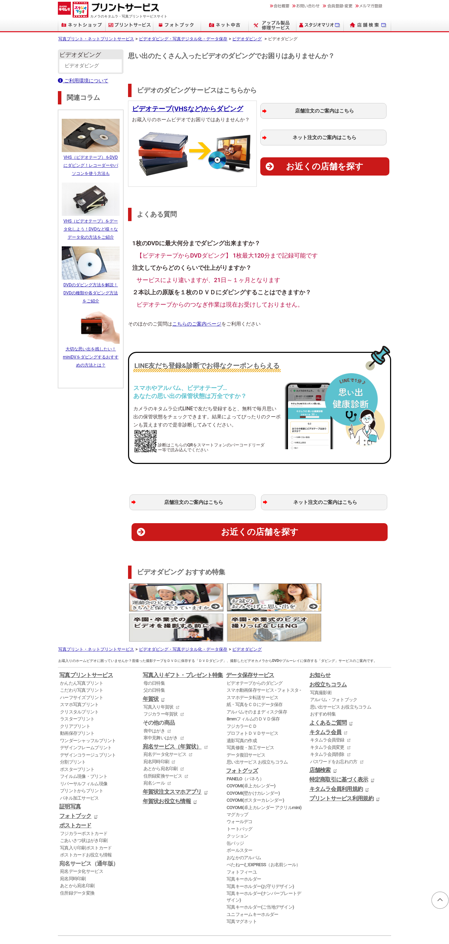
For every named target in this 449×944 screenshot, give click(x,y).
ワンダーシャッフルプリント (88, 708)
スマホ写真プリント (79, 672)
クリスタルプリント (79, 679)
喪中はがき (154, 698)
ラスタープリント (77, 686)
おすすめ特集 (323, 681)
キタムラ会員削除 (327, 722)
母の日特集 (154, 651)
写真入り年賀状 (158, 674)
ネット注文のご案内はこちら (324, 138)
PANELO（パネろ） (245, 746)
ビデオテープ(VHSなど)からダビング (187, 109)
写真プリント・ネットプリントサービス (96, 38)
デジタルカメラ (168, 926)
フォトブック (75, 784)
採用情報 (186, 916)
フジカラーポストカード (83, 801)
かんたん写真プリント (81, 651)
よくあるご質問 (328, 691)
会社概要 (161, 916)
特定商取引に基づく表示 (338, 747)
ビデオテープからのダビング (255, 651)
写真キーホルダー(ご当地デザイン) (260, 874)
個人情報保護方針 (81, 916)
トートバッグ (240, 796)
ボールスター (240, 818)
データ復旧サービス (246, 722)
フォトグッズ (242, 739)
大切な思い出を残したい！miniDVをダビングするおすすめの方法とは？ (90, 352)
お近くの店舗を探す (324, 166)
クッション (237, 804)
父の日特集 (154, 658)
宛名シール (154, 750)
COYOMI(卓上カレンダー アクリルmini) (264, 775)
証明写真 (70, 774)
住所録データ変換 (77, 860)
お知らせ (320, 643)
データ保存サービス (250, 643)
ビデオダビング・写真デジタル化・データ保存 (183, 38)
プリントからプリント (81, 758)
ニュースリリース (126, 916)
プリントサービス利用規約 (341, 766)
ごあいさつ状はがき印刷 (83, 808)
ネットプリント (71, 926)
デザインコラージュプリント (88, 722)
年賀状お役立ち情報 (167, 769)
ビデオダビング (247, 38)
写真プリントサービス (86, 643)
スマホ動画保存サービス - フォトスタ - (264, 658)
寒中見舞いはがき (160, 705)
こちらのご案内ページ (196, 324)
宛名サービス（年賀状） (172, 714)
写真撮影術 (320, 660)
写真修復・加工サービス (250, 715)
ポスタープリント (77, 737)
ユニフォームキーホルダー (252, 882)
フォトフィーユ (242, 839)
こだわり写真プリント (81, 658)
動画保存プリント (77, 701)
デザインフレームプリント (86, 715)
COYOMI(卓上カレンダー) (251, 753)
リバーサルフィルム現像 (83, 751)
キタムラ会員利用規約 (336, 757)
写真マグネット (242, 889)
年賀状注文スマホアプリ (172, 760)
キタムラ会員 (325, 700)
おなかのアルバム (244, 825)
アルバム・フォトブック (333, 667)
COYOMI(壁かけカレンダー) (253, 761)
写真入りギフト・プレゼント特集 (183, 643)
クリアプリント (75, 694)
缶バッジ (235, 811)
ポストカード (75, 793)
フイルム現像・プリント (83, 744)
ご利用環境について (83, 81)
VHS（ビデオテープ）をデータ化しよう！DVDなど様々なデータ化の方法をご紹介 (90, 227)
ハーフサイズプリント (81, 665)
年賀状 (151, 667)
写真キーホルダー (244, 846)
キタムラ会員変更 (327, 715)
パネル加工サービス (79, 765)
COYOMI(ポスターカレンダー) (255, 768)
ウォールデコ (240, 789)
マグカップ (237, 782)
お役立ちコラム (328, 652)
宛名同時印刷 (73, 846)
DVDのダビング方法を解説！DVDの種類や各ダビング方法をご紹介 (90, 289)
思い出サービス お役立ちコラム (257, 729)
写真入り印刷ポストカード (86, 815)
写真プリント (97, 926)
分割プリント (73, 729)
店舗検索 (320, 738)
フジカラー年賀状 (160, 681)
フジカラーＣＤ (242, 694)
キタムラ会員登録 (327, 707)
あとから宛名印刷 (77, 853)
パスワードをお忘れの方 (333, 729)
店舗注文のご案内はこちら (324, 111)
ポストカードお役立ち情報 (86, 822)
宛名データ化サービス (81, 839)
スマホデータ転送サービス (252, 665)
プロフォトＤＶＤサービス (252, 701)
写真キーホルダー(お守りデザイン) (260, 854)
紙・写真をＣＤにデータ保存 (255, 672)
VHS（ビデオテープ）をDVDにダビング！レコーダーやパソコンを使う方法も (90, 164)
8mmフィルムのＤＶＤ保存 (253, 686)
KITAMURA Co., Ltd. (89, 932)
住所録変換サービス (162, 743)
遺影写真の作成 (242, 708)
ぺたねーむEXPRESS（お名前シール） (264, 832)
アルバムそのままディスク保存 (257, 679)
